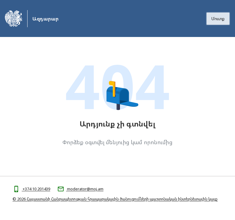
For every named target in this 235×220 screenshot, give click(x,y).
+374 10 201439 (36, 189)
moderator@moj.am (84, 189)
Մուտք (218, 18)
